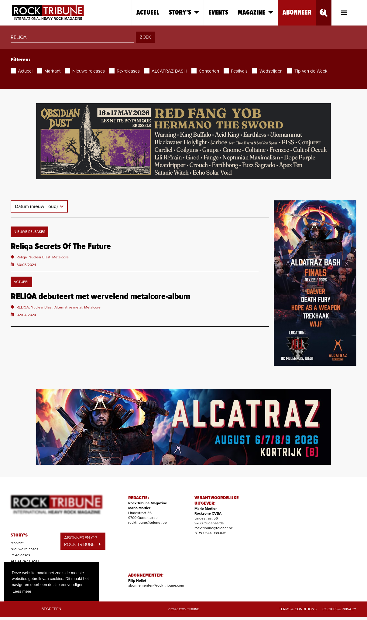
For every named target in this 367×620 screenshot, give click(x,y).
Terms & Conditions (298, 609)
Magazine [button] (255, 12)
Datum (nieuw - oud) (37, 206)
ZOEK (145, 37)
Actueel (147, 12)
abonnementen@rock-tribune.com (156, 585)
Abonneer (297, 12)
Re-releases (20, 555)
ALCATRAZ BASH (25, 561)
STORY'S (19, 535)
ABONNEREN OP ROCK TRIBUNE (82, 541)
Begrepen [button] (51, 609)
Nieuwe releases (24, 549)
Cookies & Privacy (339, 609)
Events (218, 12)
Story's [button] (184, 12)
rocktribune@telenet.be (147, 522)
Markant (17, 543)
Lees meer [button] (22, 591)
